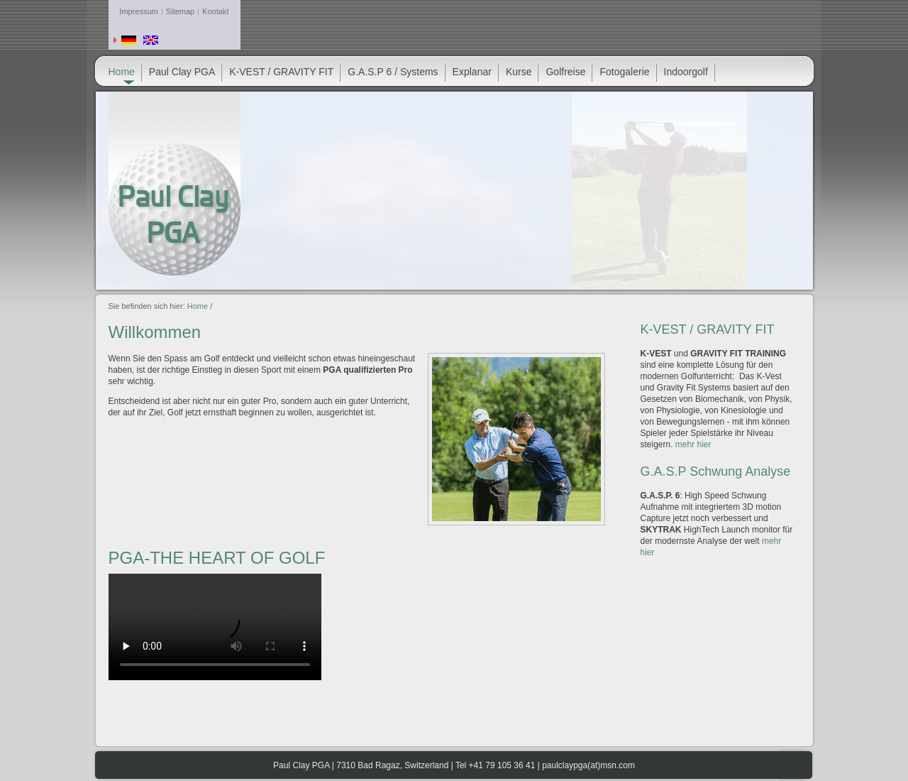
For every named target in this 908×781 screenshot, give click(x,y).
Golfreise (565, 71)
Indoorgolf (686, 71)
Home (197, 306)
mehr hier (693, 444)
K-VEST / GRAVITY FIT (281, 71)
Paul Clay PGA (182, 71)
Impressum (138, 11)
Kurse (519, 71)
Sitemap (180, 11)
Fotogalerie (624, 71)
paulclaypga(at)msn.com (588, 765)
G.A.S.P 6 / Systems (393, 71)
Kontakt (215, 11)
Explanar (472, 71)
